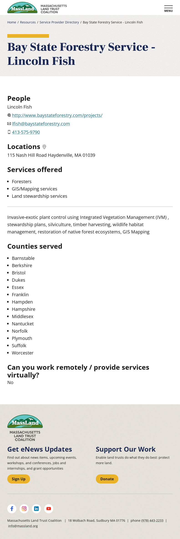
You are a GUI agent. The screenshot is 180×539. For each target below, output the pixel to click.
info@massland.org (23, 526)
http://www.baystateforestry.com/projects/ (57, 115)
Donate (107, 478)
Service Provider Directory (59, 22)
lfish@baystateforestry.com (41, 124)
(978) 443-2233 (152, 520)
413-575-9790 (26, 132)
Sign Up (18, 478)
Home (11, 22)
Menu (168, 11)
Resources (28, 22)
